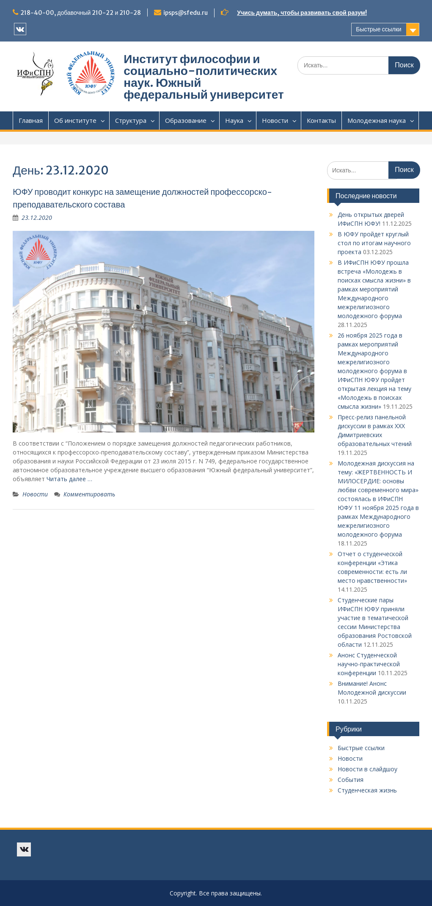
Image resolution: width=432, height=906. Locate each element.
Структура (130, 120)
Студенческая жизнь (367, 790)
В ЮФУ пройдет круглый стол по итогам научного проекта (374, 243)
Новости (275, 120)
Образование (185, 120)
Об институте (75, 120)
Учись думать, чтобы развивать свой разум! (302, 13)
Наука (234, 120)
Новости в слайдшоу (367, 769)
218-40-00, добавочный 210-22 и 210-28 (80, 13)
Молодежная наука (376, 120)
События (350, 780)
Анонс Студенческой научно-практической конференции (369, 664)
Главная (31, 120)
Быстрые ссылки (378, 29)
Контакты (321, 120)
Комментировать (89, 494)
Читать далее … (69, 479)
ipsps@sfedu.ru (185, 13)
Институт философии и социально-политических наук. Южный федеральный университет (203, 76)
